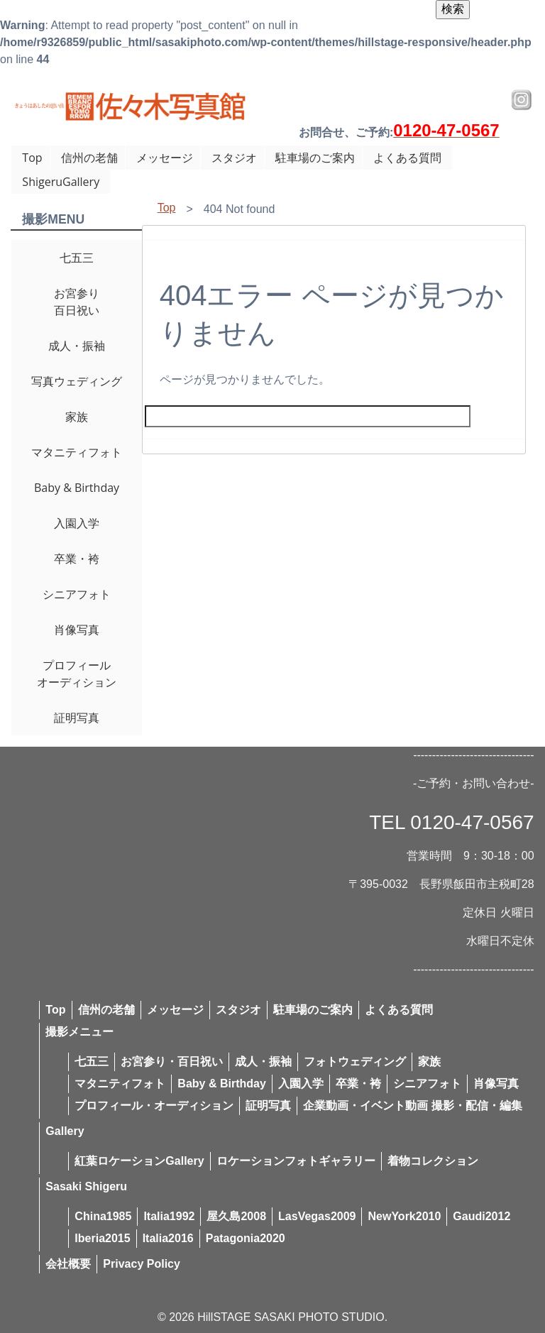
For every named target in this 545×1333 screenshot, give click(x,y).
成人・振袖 (76, 345)
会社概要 (68, 1264)
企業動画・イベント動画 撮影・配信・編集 (412, 1105)
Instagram (521, 100)
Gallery (64, 1131)
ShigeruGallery (60, 182)
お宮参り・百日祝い (172, 1061)
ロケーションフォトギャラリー (295, 1161)
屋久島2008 (236, 1216)
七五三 (77, 257)
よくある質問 (407, 157)
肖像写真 (76, 629)
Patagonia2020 (245, 1238)
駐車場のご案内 (315, 157)
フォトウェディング (355, 1061)
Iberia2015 (102, 1238)
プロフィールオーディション (76, 673)
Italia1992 (168, 1216)
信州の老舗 (89, 157)
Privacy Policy (141, 1264)
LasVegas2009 (317, 1216)
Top (32, 157)
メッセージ (164, 157)
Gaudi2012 (481, 1216)
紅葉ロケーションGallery (139, 1161)
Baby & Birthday (76, 487)
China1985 (103, 1216)
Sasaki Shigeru (86, 1186)
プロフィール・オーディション (154, 1105)
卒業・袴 (76, 558)
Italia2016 (168, 1238)
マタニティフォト (76, 452)
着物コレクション (432, 1161)
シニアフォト (77, 594)
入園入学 (76, 523)
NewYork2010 (404, 1216)
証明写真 (76, 717)
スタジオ (234, 157)
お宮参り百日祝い (76, 301)
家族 (76, 416)
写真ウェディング (76, 381)
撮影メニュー (79, 1032)
